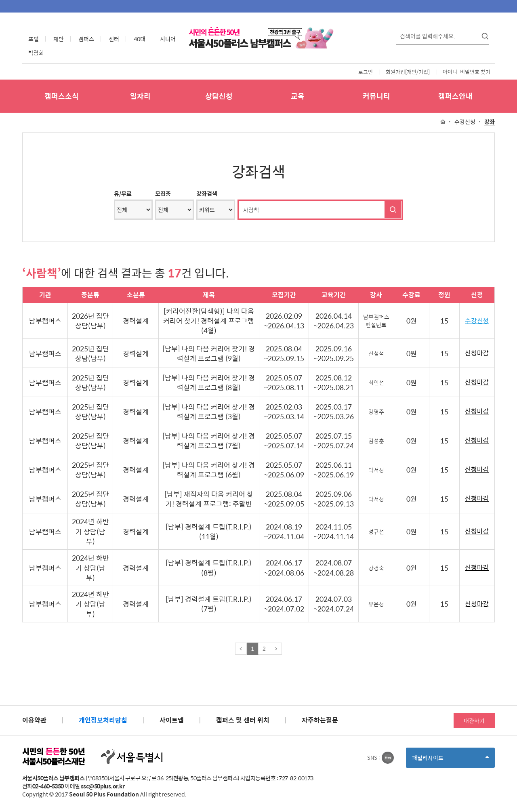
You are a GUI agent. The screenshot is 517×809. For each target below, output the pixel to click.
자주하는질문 (320, 720)
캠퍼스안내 (455, 95)
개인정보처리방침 (103, 720)
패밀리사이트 (450, 760)
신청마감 (477, 353)
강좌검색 (206, 193)
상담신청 (219, 95)
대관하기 (474, 720)
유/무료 (123, 193)
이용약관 (34, 720)
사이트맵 (172, 720)
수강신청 (477, 321)
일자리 (140, 95)
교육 (298, 95)
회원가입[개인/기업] (408, 71)
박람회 (36, 52)
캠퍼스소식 (61, 95)
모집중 (163, 193)
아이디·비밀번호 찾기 (466, 71)
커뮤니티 (376, 95)
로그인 (365, 71)
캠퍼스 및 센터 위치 (242, 720)
